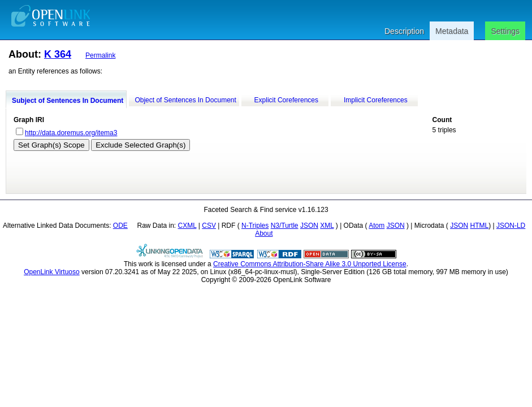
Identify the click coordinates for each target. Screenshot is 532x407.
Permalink (100, 55)
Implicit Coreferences (376, 100)
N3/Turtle (285, 226)
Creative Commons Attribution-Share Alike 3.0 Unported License (309, 264)
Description (404, 31)
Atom (376, 226)
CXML (187, 226)
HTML (479, 226)
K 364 (57, 54)
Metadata (451, 31)
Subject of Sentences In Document (67, 101)
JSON (309, 226)
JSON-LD (510, 226)
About (264, 233)
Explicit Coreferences (286, 100)
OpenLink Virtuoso (52, 272)
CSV (209, 226)
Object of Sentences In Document (185, 100)
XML (327, 226)
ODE (120, 226)
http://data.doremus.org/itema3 (71, 133)
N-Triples (255, 226)
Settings (505, 31)
